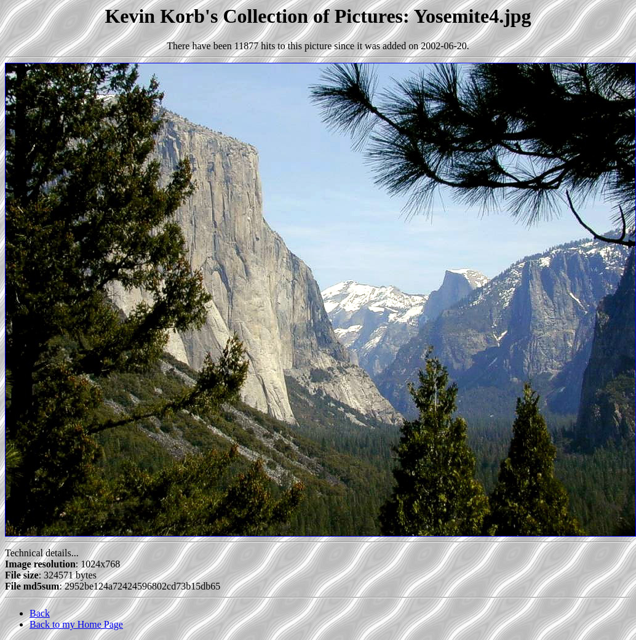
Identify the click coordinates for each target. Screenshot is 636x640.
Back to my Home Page (76, 624)
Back (40, 613)
